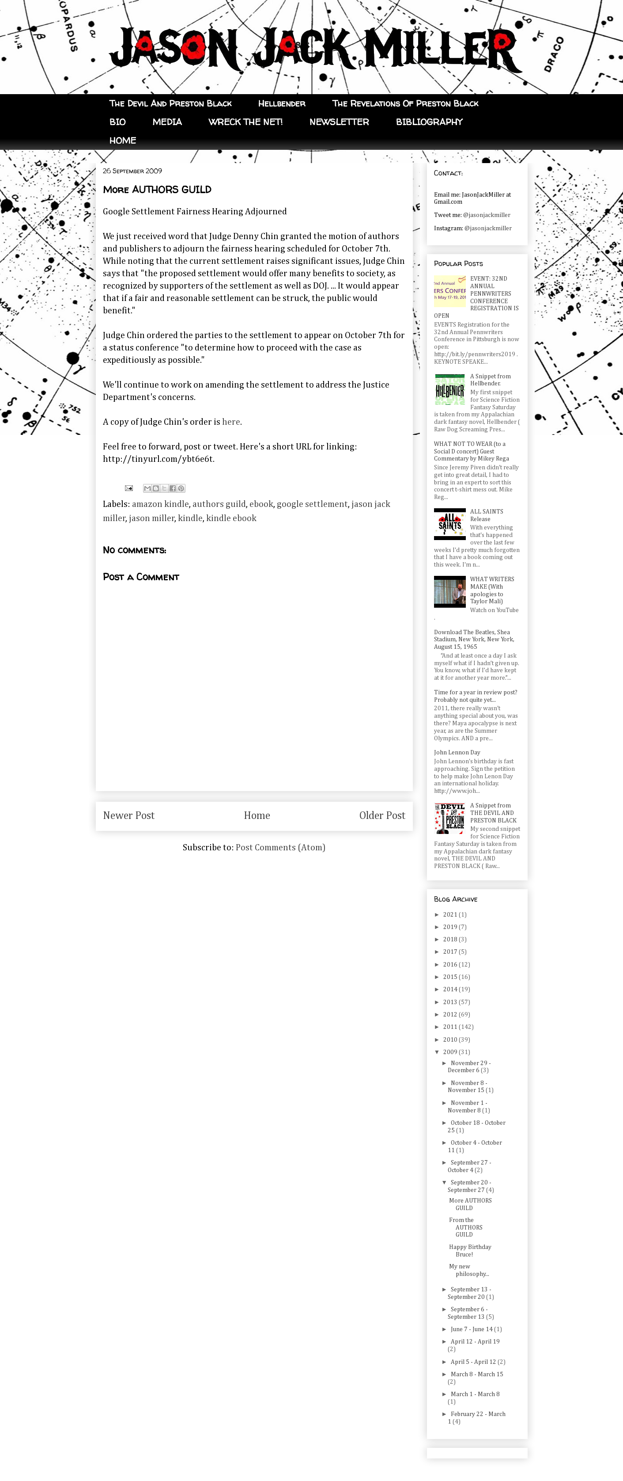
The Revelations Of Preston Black (405, 103)
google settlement (312, 504)
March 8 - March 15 (477, 1374)
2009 (451, 1052)
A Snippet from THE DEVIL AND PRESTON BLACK (493, 813)
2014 (451, 989)
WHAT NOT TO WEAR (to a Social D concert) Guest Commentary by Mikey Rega (471, 451)
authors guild (219, 504)
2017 (451, 952)
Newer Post (129, 816)
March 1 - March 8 (475, 1394)
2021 (451, 915)
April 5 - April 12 (474, 1362)
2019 (451, 927)
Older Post (382, 816)
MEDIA (167, 122)
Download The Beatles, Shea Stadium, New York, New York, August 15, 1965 (474, 640)
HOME (122, 140)
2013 (451, 1002)
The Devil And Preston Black (170, 103)
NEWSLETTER (339, 122)
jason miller (152, 518)
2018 (451, 940)
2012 (451, 1015)
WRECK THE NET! (246, 122)
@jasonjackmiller (486, 215)
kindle (190, 518)
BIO (117, 122)
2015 (451, 977)
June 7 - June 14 (472, 1329)
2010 (451, 1040)
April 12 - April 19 (475, 1342)
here (231, 422)
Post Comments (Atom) (281, 847)
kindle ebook (231, 518)
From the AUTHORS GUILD (466, 1227)
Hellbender (282, 103)
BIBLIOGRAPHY (429, 122)
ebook (261, 504)
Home (257, 816)
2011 (451, 1027)
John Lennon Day (457, 753)
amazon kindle (160, 504)
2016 (451, 965)
